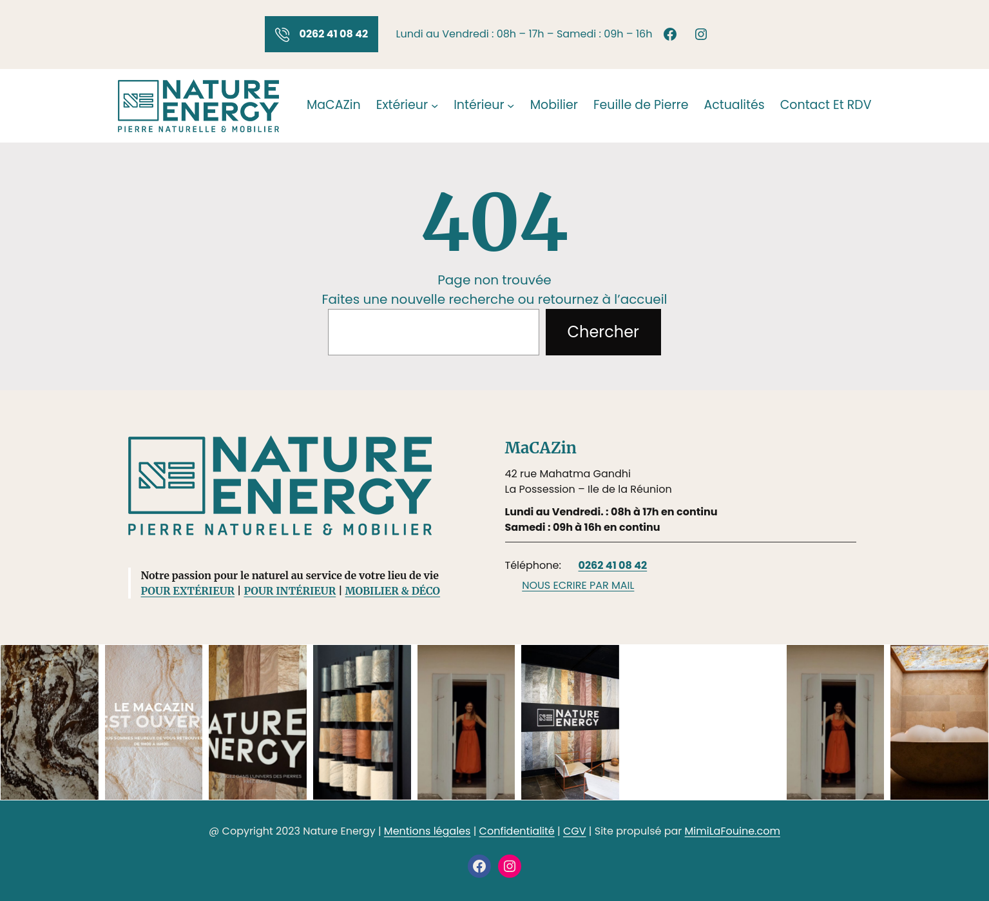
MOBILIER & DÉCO (392, 590)
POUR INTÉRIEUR (290, 590)
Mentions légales (427, 831)
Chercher (603, 331)
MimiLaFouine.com (732, 831)
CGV (574, 831)
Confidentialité (517, 831)
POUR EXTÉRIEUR (188, 590)
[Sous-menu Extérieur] (434, 105)
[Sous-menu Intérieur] (510, 105)
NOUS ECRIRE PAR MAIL (578, 585)
